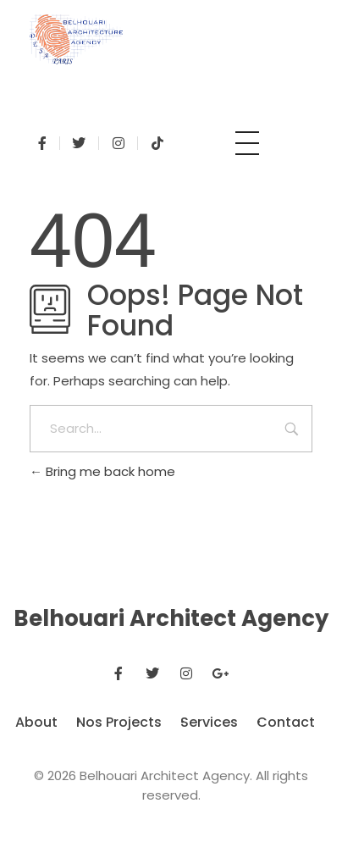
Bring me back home (102, 471)
